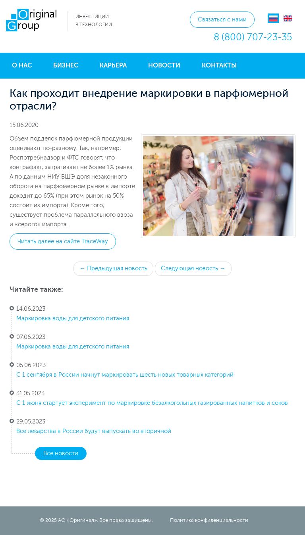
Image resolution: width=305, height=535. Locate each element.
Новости (164, 65)
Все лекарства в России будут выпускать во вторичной (93, 431)
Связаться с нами (222, 19)
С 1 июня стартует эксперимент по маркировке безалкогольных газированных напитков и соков (152, 403)
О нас (22, 65)
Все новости (60, 453)
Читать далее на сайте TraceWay (62, 241)
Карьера (113, 65)
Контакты (219, 65)
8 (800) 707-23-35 (253, 37)
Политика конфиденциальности (209, 520)
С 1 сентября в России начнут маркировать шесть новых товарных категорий (125, 374)
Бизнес (65, 65)
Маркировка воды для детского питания (72, 318)
